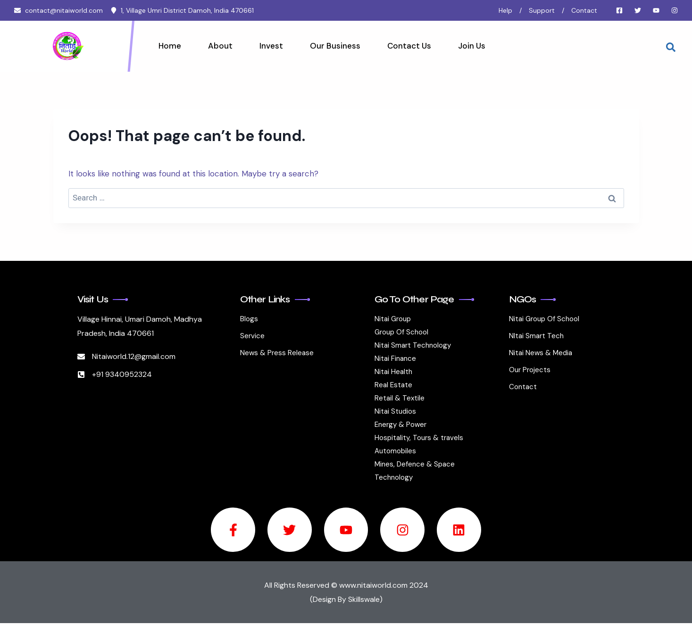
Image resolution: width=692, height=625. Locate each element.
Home (169, 46)
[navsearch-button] (670, 46)
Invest (269, 46)
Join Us (466, 46)
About (219, 46)
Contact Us (405, 46)
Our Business (332, 46)
